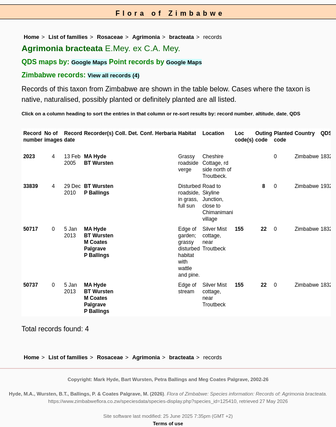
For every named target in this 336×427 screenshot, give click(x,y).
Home (31, 37)
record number (234, 113)
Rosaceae (110, 37)
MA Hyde (95, 156)
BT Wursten (98, 163)
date (281, 113)
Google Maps (89, 62)
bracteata (181, 37)
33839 (30, 186)
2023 (29, 156)
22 (263, 229)
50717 (30, 229)
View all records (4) (113, 75)
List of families (68, 37)
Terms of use (168, 423)
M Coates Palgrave (95, 245)
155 (239, 229)
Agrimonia (146, 37)
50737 (30, 285)
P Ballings (96, 193)
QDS (295, 113)
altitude (264, 113)
